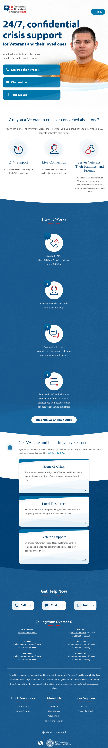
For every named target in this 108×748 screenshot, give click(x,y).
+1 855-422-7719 (78, 644)
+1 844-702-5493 (78, 632)
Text (19, 95)
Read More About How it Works (54, 419)
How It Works (54, 711)
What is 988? (53, 716)
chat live (65, 260)
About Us (54, 706)
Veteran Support (23, 711)
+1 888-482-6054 (25, 656)
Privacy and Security (54, 720)
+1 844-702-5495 (25, 644)
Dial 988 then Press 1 (25, 70)
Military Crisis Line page (59, 684)
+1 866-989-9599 (78, 656)
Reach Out (85, 706)
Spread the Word (85, 711)
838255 (57, 264)
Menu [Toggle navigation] (98, 11)
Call (23, 605)
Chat (19, 82)
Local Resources (23, 706)
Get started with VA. (56, 453)
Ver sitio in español (56, 732)
